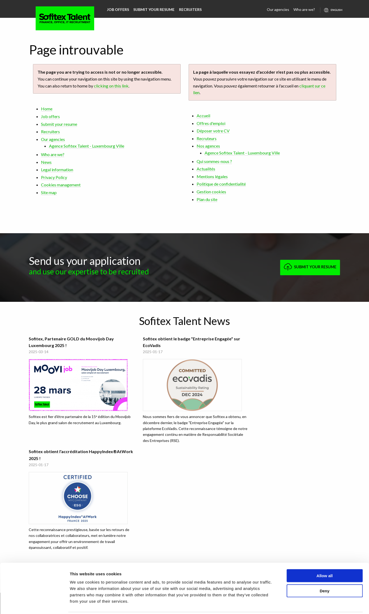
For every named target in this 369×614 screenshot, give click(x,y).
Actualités (206, 168)
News (46, 162)
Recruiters (190, 9)
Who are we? (304, 9)
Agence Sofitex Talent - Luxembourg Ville (86, 145)
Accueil (203, 115)
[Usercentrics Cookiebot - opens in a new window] (34, 604)
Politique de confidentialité (221, 183)
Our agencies (278, 9)
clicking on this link (111, 85)
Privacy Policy (54, 177)
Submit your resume (154, 9)
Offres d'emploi (211, 123)
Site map (49, 192)
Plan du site (207, 199)
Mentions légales (212, 176)
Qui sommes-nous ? (214, 161)
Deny (325, 571)
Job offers (118, 9)
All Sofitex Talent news (184, 461)
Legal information (57, 169)
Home (46, 108)
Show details (279, 603)
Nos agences (208, 145)
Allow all (325, 556)
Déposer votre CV (213, 130)
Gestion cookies (211, 191)
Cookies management (61, 184)
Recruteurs (207, 138)
